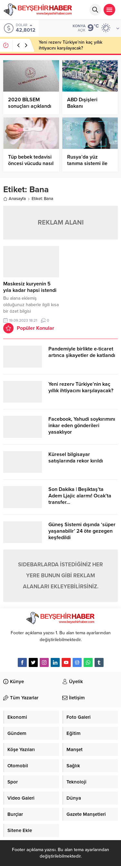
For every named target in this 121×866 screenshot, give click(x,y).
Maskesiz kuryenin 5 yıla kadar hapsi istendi (29, 287)
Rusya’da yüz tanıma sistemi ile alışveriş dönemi (87, 163)
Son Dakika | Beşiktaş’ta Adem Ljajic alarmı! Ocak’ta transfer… (79, 495)
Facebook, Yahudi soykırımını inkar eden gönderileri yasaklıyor (81, 425)
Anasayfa (14, 198)
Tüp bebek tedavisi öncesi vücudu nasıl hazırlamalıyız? (31, 163)
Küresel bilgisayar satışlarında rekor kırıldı (75, 457)
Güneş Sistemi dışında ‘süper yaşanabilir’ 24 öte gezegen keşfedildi (82, 531)
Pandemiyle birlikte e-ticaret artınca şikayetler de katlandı (81, 352)
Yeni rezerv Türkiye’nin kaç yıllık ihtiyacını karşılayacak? (70, 45)
